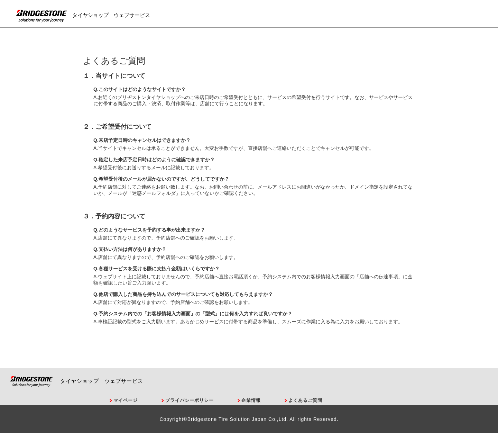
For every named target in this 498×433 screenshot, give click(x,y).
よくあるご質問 (305, 400)
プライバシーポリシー (189, 400)
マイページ (125, 400)
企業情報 (251, 400)
